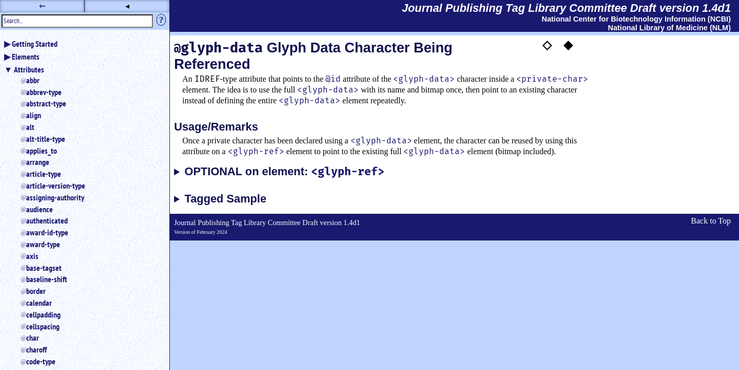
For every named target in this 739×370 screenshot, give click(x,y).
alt (30, 127)
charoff (36, 349)
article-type (43, 174)
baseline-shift (46, 279)
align (33, 115)
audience (39, 209)
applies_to (41, 150)
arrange (37, 162)
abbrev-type (44, 92)
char (32, 337)
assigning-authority (55, 197)
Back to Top (711, 220)
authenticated (47, 220)
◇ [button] (547, 44)
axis (32, 256)
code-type (40, 361)
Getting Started (34, 44)
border (36, 291)
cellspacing (43, 326)
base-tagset (44, 268)
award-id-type (47, 232)
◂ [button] (127, 6)
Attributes (29, 69)
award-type (43, 244)
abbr (33, 80)
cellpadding (43, 314)
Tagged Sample (225, 199)
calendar (39, 303)
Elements (26, 56)
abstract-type (46, 103)
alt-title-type (45, 139)
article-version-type (55, 185)
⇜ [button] (42, 6)
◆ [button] (568, 44)
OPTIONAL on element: (285, 171)
